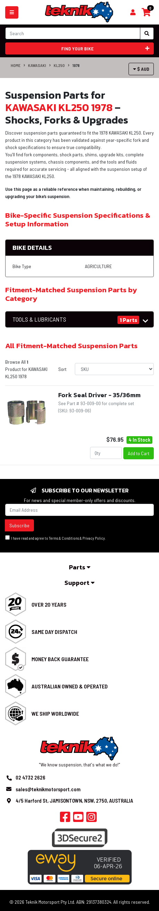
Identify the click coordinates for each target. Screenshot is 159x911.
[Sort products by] (114, 369)
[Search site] (147, 33)
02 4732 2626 (30, 777)
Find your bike (105, 48)
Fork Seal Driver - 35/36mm (99, 395)
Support (79, 582)
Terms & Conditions (64, 538)
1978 (76, 65)
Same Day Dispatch (54, 631)
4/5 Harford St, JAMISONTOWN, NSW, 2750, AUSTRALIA (74, 800)
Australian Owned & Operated (70, 686)
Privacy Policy (93, 538)
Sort (62, 369)
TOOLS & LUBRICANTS (39, 319)
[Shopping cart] (133, 12)
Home (15, 65)
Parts (79, 567)
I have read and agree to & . (55, 537)
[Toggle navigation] (11, 12)
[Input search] (72, 33)
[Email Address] (79, 510)
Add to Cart (138, 453)
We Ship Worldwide (55, 713)
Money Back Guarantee (60, 659)
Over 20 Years (49, 604)
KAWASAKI (37, 65)
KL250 (59, 65)
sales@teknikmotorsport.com (48, 789)
